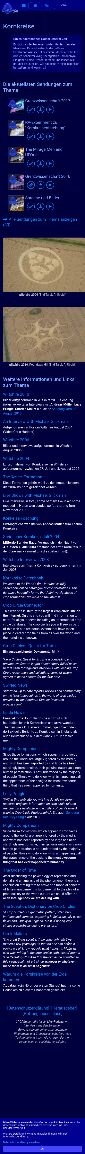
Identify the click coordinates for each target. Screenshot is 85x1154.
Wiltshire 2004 (16, 458)
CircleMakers (15, 933)
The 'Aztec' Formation (22, 476)
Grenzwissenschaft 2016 (47, 176)
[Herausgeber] (64, 1008)
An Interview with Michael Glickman (35, 421)
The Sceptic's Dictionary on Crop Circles (39, 906)
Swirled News (15, 685)
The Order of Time (19, 870)
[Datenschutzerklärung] (28, 1008)
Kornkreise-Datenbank (23, 578)
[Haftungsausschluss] (42, 1013)
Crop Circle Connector (23, 605)
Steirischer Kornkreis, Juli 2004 (31, 536)
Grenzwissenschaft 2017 (47, 100)
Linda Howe (14, 712)
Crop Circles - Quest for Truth (29, 645)
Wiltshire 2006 (16, 439)
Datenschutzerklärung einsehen (21, 1142)
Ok (42, 1149)
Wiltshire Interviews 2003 (26, 559)
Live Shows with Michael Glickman (34, 495)
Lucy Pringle (14, 793)
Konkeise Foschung (21, 518)
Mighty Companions (21, 748)
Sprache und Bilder (42, 197)
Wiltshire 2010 (16, 394)
